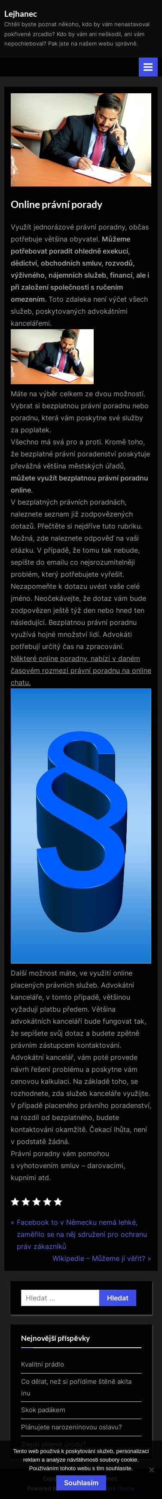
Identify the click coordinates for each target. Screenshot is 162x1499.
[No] (151, 1469)
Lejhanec (20, 13)
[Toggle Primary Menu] (148, 67)
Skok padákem (43, 1410)
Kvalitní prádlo (42, 1364)
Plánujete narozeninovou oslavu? (71, 1427)
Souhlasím (81, 1482)
